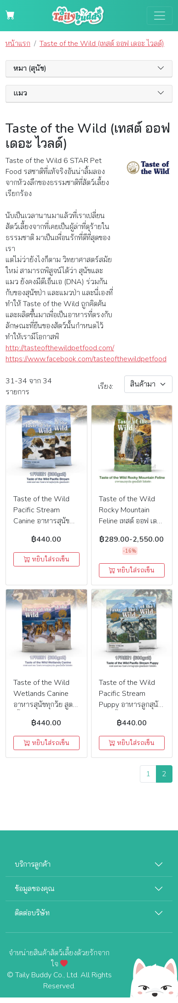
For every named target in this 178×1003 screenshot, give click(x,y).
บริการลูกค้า (33, 864)
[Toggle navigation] (159, 15)
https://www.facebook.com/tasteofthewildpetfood (59, 359)
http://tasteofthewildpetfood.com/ (59, 348)
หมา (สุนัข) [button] (29, 68)
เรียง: (105, 386)
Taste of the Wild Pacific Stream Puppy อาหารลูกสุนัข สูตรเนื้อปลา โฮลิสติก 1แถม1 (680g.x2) (130, 705)
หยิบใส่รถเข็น (46, 559)
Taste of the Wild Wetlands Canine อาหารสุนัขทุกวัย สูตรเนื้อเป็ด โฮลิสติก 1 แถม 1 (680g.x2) (45, 705)
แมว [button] (20, 93)
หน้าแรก (18, 44)
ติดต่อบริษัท (32, 913)
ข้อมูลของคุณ (35, 889)
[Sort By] (148, 384)
